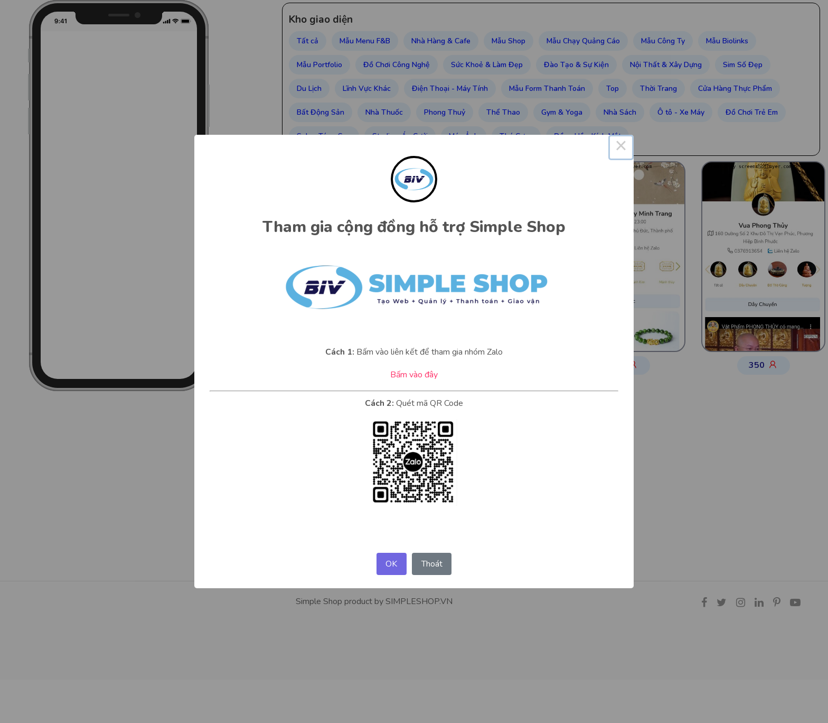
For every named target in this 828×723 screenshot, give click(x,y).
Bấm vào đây (414, 375)
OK (391, 564)
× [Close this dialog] (621, 147)
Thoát (432, 564)
